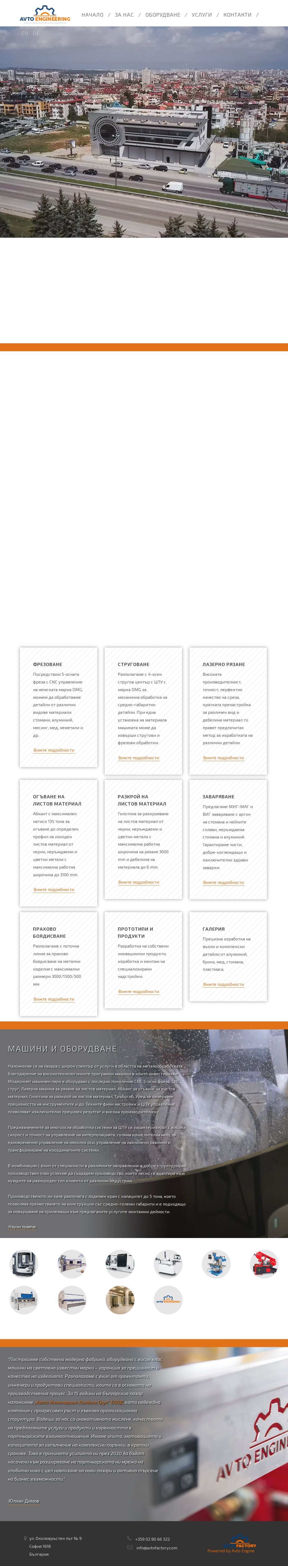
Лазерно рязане (224, 664)
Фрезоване (47, 664)
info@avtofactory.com (156, 1547)
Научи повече (22, 1226)
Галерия (214, 929)
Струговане (134, 664)
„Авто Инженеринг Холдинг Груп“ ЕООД (78, 1402)
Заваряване (219, 796)
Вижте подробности (54, 749)
